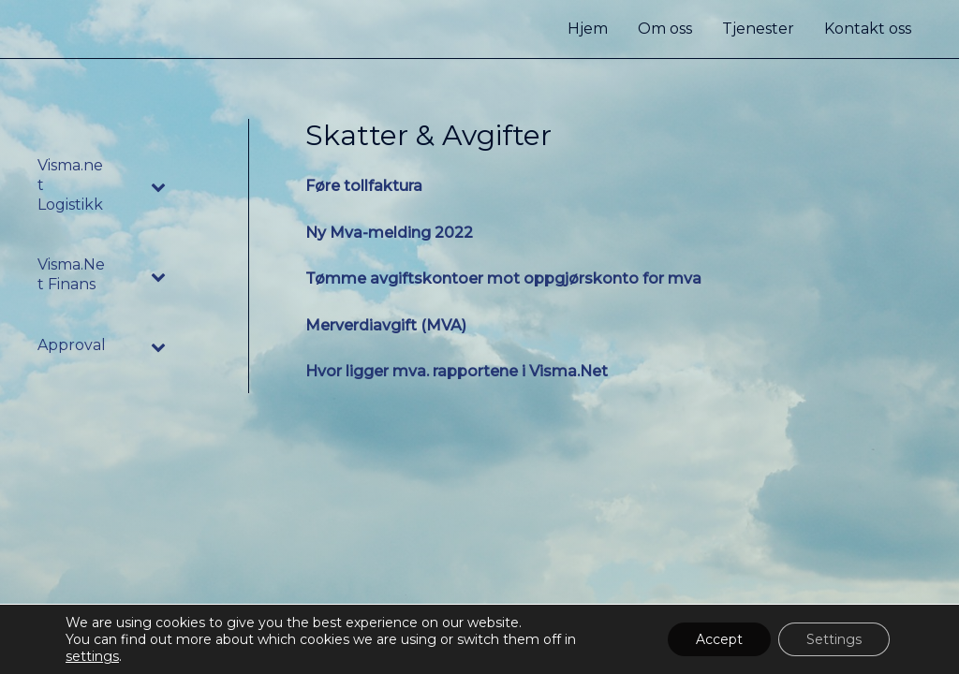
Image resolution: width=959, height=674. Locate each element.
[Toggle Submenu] (159, 185)
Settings (834, 639)
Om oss (665, 28)
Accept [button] (719, 639)
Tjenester (758, 28)
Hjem (588, 28)
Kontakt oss (867, 28)
